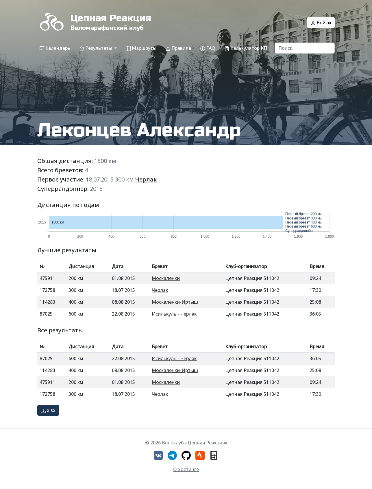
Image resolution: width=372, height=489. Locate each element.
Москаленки (166, 278)
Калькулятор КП (246, 48)
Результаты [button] (96, 48)
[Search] (305, 48)
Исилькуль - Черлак (174, 314)
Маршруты (141, 48)
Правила (178, 48)
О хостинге (186, 469)
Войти (321, 22)
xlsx (48, 410)
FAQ (207, 48)
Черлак (146, 179)
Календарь (55, 48)
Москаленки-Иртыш (175, 302)
